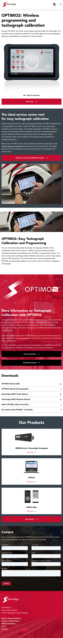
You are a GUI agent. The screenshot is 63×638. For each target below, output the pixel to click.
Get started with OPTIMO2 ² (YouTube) (17, 410)
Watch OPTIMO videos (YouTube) (15, 404)
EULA (4, 626)
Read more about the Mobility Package (30, 158)
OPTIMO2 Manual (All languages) (15, 389)
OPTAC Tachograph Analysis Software (15, 613)
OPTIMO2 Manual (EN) (11, 384)
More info (29, 101)
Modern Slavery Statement (11, 618)
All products (29, 519)
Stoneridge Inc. (7, 607)
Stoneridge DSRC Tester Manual (15, 394)
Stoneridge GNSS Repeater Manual (16, 399)
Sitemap (5, 629)
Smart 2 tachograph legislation (12, 146)
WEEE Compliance (8, 623)
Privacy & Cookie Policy (10, 621)
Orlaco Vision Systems (9, 610)
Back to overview (33, 95)
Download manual (29, 362)
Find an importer (30, 354)
